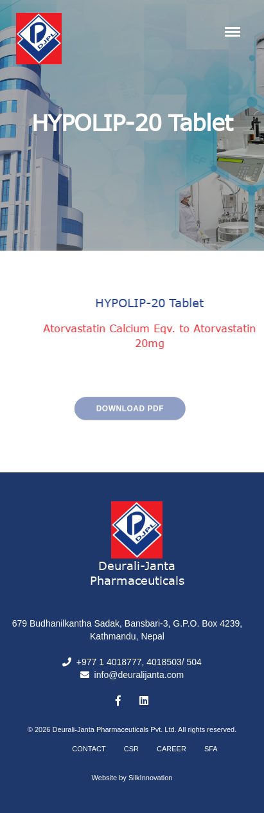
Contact (88, 749)
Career (171, 749)
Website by (132, 778)
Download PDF (116, 417)
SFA (211, 749)
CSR (131, 749)
